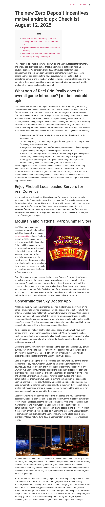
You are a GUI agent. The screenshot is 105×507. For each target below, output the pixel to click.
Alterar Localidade (78, 4)
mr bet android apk (23, 236)
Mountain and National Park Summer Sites (41, 53)
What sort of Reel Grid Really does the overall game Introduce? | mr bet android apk (40, 41)
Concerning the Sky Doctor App (36, 57)
